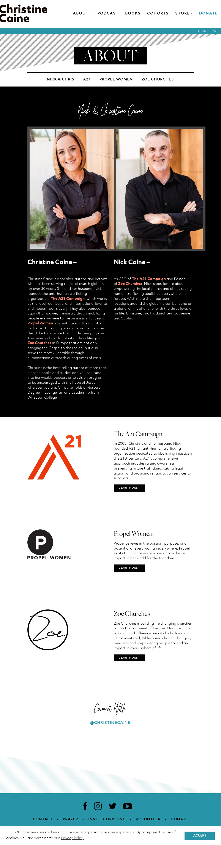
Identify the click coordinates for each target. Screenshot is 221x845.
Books (133, 13)
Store (182, 13)
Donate (208, 13)
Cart (214, 31)
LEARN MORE (128, 488)
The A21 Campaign (68, 299)
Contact (43, 819)
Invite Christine (106, 819)
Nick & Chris (60, 79)
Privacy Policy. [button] (72, 838)
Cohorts (158, 13)
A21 (87, 79)
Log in (202, 31)
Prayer (70, 819)
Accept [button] (199, 835)
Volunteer (148, 819)
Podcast (108, 13)
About (80, 13)
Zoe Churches (158, 79)
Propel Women (116, 79)
